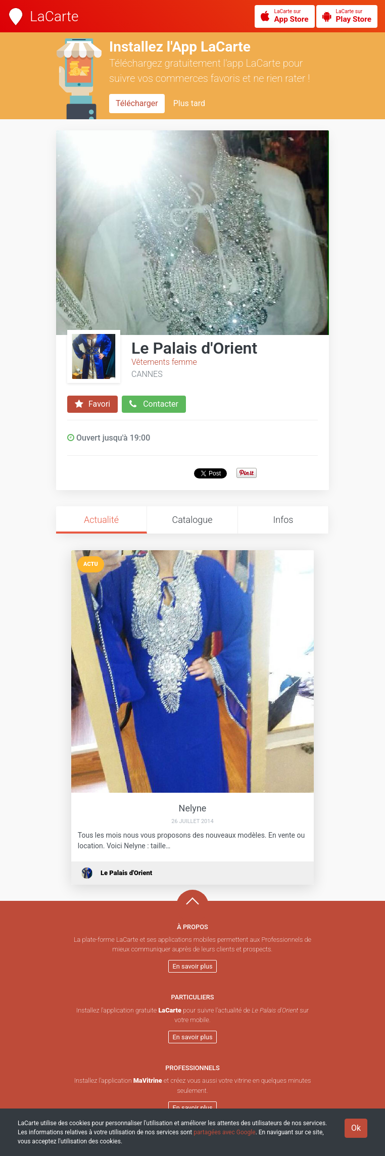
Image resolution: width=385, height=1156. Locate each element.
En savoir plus (193, 966)
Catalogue (192, 519)
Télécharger (137, 103)
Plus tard (189, 103)
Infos (283, 519)
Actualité (101, 519)
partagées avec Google (224, 1132)
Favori (92, 404)
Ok (356, 1128)
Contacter (153, 404)
